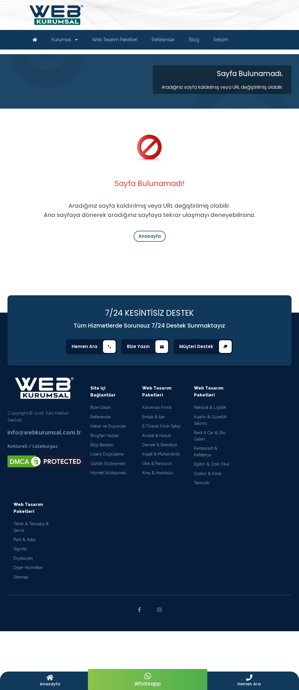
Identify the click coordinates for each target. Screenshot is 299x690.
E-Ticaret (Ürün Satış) (161, 426)
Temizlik (201, 483)
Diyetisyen (23, 558)
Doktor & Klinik (208, 473)
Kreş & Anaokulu (157, 472)
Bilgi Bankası (101, 445)
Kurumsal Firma (156, 407)
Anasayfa (149, 236)
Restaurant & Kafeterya (205, 451)
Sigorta (20, 549)
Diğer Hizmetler (28, 567)
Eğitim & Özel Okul (211, 464)
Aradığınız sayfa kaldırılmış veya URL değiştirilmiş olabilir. (222, 87)
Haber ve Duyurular (108, 426)
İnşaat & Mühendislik (161, 454)
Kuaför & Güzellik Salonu (210, 420)
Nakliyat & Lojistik (210, 407)
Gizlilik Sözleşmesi (107, 463)
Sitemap (21, 577)
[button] (249, 680)
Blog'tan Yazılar (104, 435)
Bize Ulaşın (100, 407)
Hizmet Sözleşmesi (108, 472)
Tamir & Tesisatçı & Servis (31, 526)
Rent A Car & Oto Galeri (210, 435)
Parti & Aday (25, 539)
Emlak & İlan (153, 417)
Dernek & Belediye (159, 445)
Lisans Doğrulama (107, 454)
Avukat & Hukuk (156, 435)
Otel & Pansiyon (157, 463)
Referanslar (100, 417)
